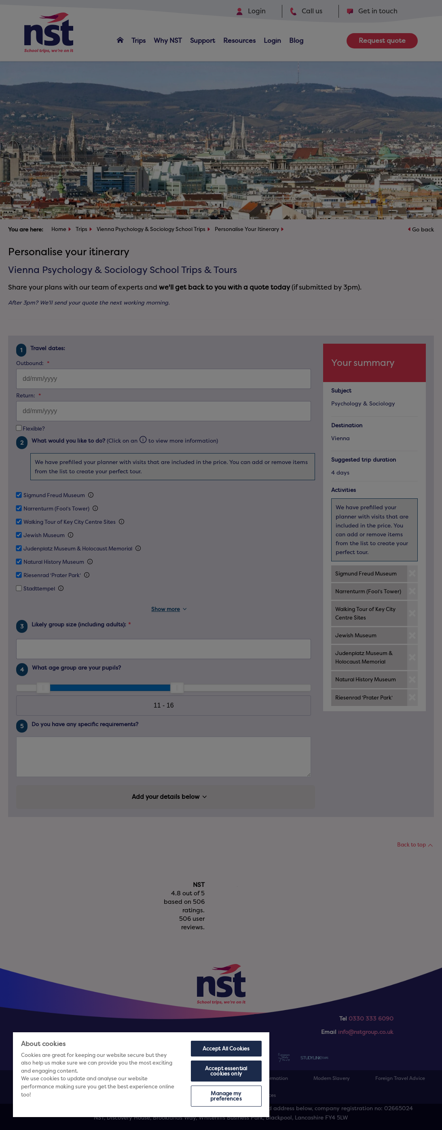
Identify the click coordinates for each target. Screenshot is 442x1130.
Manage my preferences (225, 1096)
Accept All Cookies (226, 1049)
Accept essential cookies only (226, 1071)
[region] (141, 1074)
